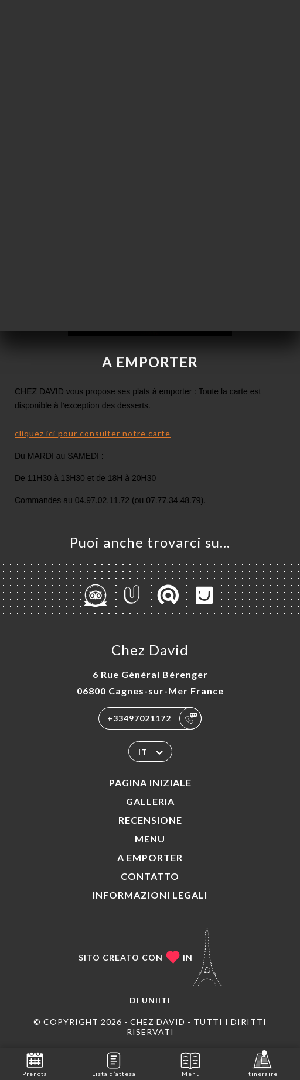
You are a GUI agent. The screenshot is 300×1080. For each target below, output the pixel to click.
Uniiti (156, 1000)
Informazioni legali (150, 894)
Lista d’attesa (114, 1063)
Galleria (150, 801)
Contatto (150, 876)
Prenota (34, 1063)
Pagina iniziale (150, 782)
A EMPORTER (150, 857)
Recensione (150, 820)
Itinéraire (262, 1063)
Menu (150, 838)
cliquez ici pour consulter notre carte (93, 433)
